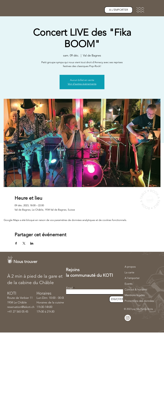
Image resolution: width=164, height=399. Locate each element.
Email (69, 288)
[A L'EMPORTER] (118, 10)
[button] (140, 9)
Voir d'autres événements (82, 83)
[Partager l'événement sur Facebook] (16, 243)
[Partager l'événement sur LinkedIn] (31, 243)
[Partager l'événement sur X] (23, 243)
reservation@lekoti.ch (20, 307)
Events (128, 283)
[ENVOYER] (117, 299)
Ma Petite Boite (144, 308)
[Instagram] (128, 318)
